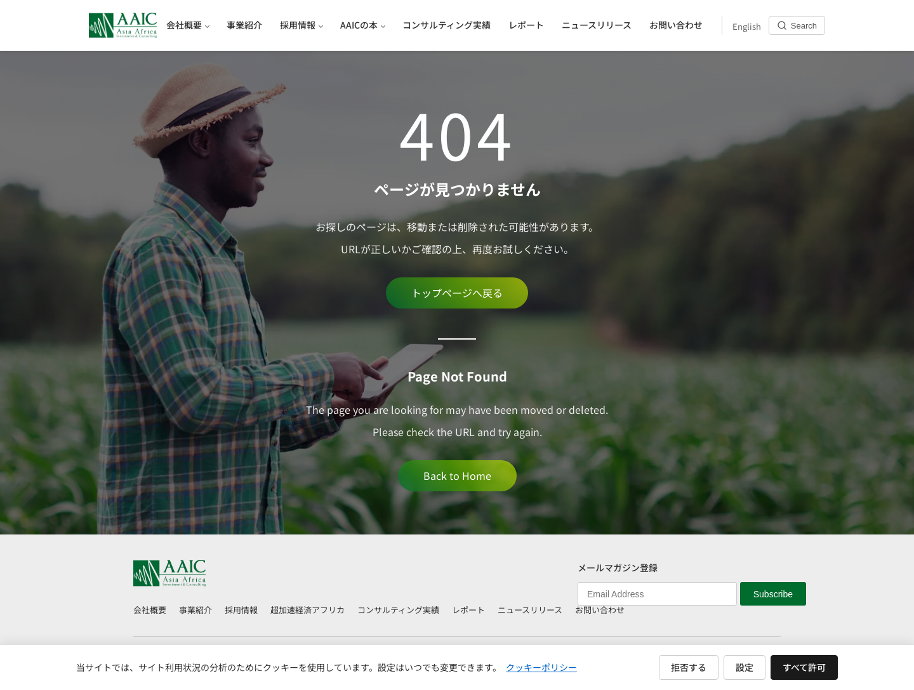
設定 (744, 667)
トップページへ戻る (457, 292)
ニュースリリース (530, 610)
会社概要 (149, 610)
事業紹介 (195, 610)
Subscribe (773, 594)
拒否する (688, 667)
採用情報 (241, 610)
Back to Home (457, 475)
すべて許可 (804, 667)
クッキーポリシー (541, 667)
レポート (468, 610)
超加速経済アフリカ (307, 610)
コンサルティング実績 (398, 610)
